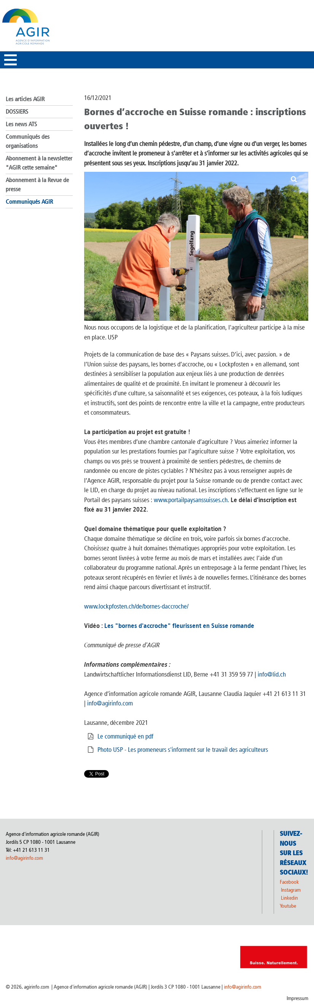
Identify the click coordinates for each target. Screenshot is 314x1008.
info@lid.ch (272, 674)
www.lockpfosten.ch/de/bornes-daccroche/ (136, 606)
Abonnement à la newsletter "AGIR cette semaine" (39, 163)
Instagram (291, 890)
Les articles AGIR (25, 99)
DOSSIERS (17, 111)
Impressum (297, 998)
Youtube (288, 906)
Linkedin (290, 898)
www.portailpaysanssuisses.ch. (191, 500)
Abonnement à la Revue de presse (37, 184)
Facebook (289, 882)
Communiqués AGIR (29, 201)
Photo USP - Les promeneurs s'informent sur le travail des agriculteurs (182, 749)
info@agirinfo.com (110, 703)
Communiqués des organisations (27, 141)
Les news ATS (21, 124)
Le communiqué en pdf (125, 736)
